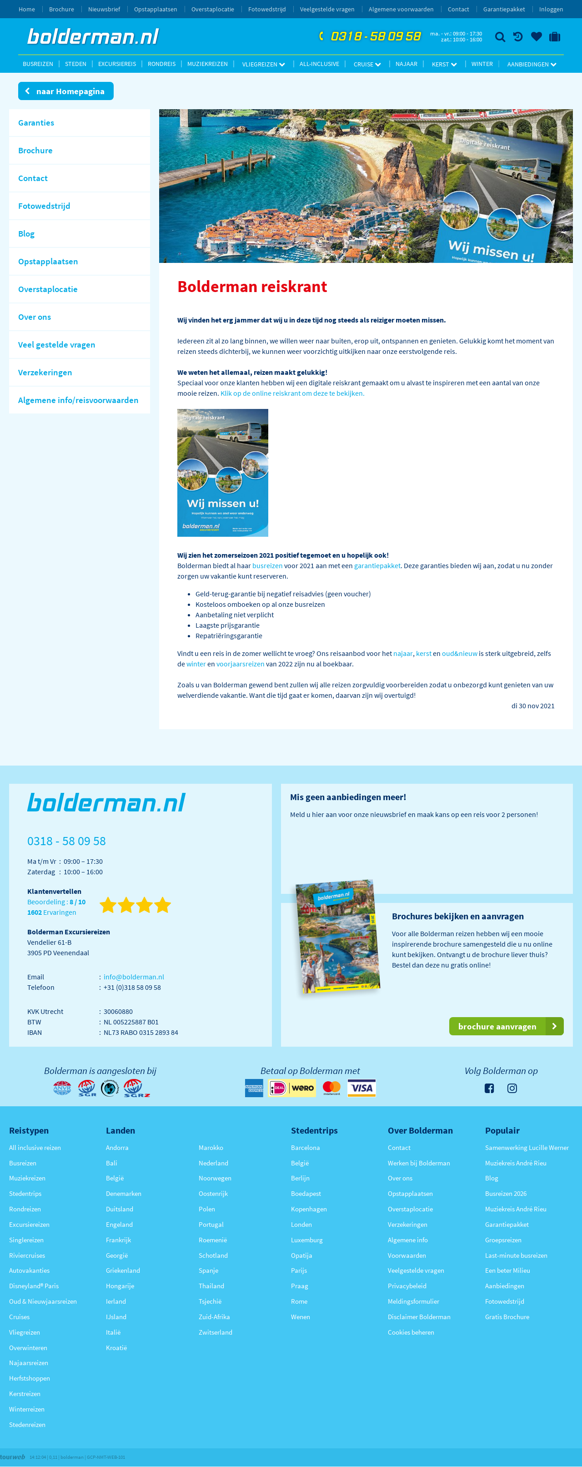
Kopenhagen (309, 1209)
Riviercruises (27, 1255)
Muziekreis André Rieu (516, 1163)
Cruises (19, 1316)
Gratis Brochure (507, 1316)
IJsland (116, 1316)
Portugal (211, 1224)
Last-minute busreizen (516, 1255)
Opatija (301, 1255)
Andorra (117, 1147)
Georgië (117, 1255)
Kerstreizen (24, 1393)
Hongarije (120, 1285)
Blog (491, 1178)
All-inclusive (319, 64)
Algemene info (408, 1239)
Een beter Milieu (507, 1270)
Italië (113, 1332)
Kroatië (116, 1347)
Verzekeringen (407, 1224)
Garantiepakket (504, 9)
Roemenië (213, 1239)
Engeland (119, 1224)
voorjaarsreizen (240, 663)
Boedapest (306, 1193)
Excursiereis (117, 64)
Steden (75, 64)
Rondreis (162, 64)
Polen (207, 1209)
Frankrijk (118, 1239)
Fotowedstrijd (267, 9)
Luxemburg (307, 1239)
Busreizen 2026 (506, 1193)
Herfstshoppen (29, 1378)
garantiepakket (377, 565)
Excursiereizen (29, 1224)
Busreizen (38, 64)
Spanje (208, 1270)
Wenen (300, 1316)
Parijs (299, 1270)
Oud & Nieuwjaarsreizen (43, 1301)
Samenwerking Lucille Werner (527, 1147)
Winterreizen (27, 1409)
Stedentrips (25, 1193)
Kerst (444, 64)
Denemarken (123, 1193)
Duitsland (119, 1209)
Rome (299, 1301)
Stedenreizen (27, 1424)
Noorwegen (215, 1178)
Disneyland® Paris (34, 1285)
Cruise (367, 64)
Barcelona (305, 1147)
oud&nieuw (459, 653)
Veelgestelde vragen (327, 9)
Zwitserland (215, 1332)
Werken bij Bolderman (419, 1163)
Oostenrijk (213, 1193)
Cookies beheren (411, 1332)
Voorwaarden (407, 1255)
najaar (403, 653)
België (115, 1178)
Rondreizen (25, 1209)
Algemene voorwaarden (401, 9)
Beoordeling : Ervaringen (56, 907)
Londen (301, 1224)
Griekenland (123, 1270)
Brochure (61, 9)
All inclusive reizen (35, 1147)
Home (27, 9)
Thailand (211, 1285)
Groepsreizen (503, 1239)
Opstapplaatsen (155, 9)
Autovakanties (29, 1270)
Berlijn (300, 1178)
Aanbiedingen (532, 64)
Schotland (213, 1255)
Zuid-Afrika (214, 1316)
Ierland (116, 1301)
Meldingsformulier (413, 1301)
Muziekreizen (207, 64)
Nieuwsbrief (104, 9)
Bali (111, 1163)
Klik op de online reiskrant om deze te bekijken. (293, 393)
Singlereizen (26, 1239)
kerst (423, 653)
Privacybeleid (407, 1285)
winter (196, 663)
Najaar (406, 64)
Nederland (213, 1163)
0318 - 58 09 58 (368, 36)
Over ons (400, 1178)
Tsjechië (210, 1301)
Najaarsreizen (28, 1362)
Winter (482, 64)
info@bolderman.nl (134, 976)
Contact (458, 9)
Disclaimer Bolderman (419, 1316)
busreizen (267, 565)
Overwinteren (28, 1347)
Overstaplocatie (212, 9)
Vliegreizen (263, 64)
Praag (299, 1285)
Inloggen (551, 9)
